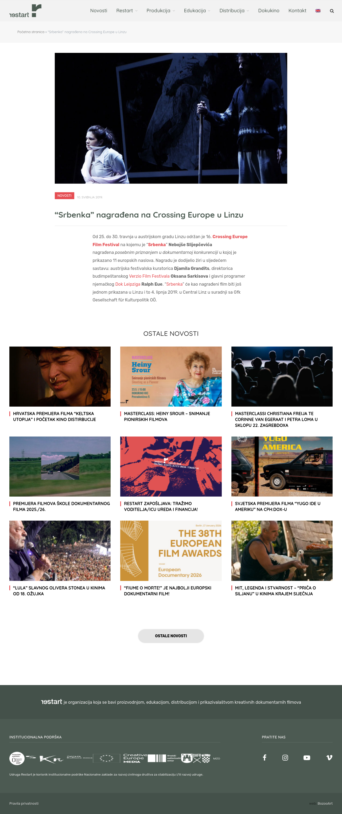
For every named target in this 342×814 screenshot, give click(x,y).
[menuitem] (318, 10)
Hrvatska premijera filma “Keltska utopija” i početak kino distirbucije (54, 416)
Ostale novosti (171, 636)
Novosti (98, 10)
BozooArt (325, 803)
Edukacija (195, 10)
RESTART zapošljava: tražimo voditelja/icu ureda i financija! (161, 506)
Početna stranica (30, 32)
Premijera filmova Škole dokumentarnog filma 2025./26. (61, 506)
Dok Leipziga (128, 284)
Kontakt (297, 10)
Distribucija (231, 10)
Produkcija (158, 10)
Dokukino (268, 10)
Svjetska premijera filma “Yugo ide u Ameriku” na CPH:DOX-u (278, 506)
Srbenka (174, 284)
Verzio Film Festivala (149, 276)
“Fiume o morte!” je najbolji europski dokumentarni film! (167, 590)
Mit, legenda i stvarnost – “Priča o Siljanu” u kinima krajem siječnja (275, 590)
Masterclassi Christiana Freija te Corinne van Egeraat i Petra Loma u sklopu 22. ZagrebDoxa (276, 419)
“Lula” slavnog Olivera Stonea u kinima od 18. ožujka (59, 590)
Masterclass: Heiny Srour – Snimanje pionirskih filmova (167, 416)
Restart (124, 10)
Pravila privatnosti (23, 803)
